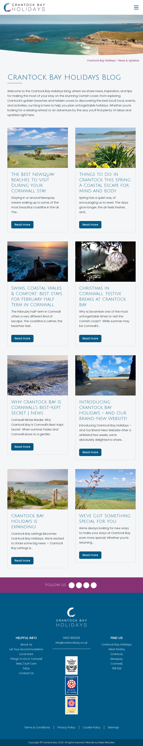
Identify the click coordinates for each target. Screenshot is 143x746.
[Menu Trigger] (136, 7)
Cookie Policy (91, 727)
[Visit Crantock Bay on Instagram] (86, 584)
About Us (26, 644)
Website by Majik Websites (100, 742)
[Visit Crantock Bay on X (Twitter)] (79, 584)
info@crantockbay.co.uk (71, 642)
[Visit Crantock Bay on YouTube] (94, 584)
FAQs (26, 668)
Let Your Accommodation (26, 649)
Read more (22, 225)
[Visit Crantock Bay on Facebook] (72, 584)
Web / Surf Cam (26, 663)
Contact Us (26, 673)
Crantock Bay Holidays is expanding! (27, 521)
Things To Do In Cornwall (26, 659)
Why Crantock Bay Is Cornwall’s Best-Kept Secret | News (36, 407)
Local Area (26, 654)
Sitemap (113, 727)
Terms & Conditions (37, 727)
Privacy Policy (66, 727)
